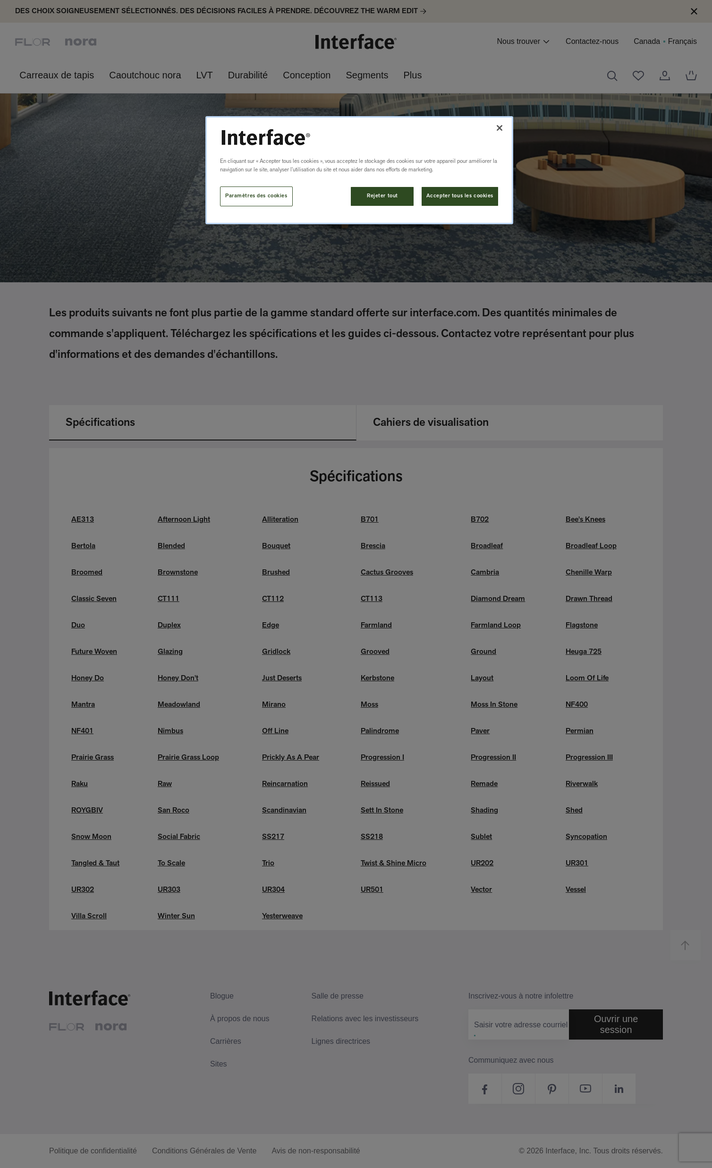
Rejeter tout (382, 196)
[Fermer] (499, 128)
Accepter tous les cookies (459, 196)
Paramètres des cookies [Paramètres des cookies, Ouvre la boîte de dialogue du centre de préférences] (256, 196)
